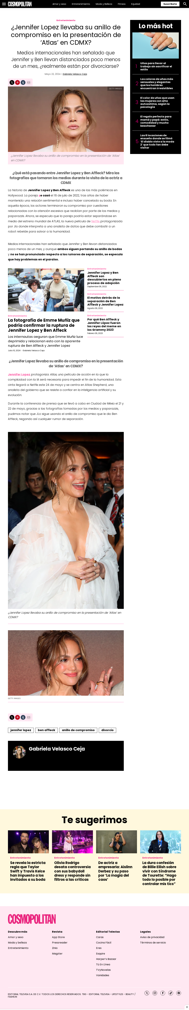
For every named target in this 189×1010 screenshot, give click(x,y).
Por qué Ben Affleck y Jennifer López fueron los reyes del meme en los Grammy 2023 (104, 324)
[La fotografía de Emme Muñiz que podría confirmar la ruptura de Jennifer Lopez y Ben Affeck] (46, 289)
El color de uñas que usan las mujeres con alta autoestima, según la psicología (157, 102)
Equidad (135, 4)
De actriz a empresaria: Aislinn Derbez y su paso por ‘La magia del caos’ (115, 871)
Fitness (122, 4)
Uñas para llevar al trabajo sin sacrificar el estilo (156, 66)
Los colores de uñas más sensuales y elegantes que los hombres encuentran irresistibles (156, 84)
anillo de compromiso (78, 730)
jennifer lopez (20, 730)
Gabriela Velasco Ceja (75, 74)
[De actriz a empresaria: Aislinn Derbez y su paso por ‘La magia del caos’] (116, 841)
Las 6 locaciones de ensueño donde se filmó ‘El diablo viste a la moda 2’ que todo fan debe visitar (157, 141)
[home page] (20, 4)
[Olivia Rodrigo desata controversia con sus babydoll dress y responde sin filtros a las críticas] (72, 841)
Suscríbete (170, 4)
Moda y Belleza (104, 4)
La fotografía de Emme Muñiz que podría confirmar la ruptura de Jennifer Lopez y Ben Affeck (44, 325)
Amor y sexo (59, 4)
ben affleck (46, 730)
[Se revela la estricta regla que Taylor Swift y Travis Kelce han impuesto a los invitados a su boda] (28, 841)
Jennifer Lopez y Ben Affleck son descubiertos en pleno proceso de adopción (104, 278)
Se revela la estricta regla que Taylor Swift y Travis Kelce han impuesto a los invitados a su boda (28, 871)
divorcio (107, 730)
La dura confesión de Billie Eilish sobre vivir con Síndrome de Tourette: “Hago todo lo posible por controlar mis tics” (159, 873)
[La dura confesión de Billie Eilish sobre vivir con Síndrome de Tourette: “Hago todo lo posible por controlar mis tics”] (160, 841)
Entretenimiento (81, 4)
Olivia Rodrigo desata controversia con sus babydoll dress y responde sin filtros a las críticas (72, 871)
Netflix (95, 221)
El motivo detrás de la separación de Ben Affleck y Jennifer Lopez (105, 301)
